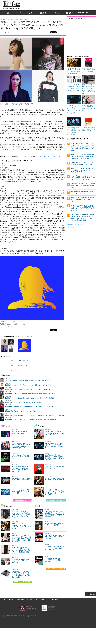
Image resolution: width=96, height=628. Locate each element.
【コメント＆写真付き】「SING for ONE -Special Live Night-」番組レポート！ (27, 380)
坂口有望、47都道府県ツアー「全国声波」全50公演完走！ (21, 432)
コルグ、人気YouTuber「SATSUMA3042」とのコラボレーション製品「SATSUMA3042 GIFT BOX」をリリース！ (21, 446)
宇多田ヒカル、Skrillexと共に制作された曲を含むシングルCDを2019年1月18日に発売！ (30, 398)
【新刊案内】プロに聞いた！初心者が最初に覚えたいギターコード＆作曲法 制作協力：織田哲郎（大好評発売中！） (54, 514)
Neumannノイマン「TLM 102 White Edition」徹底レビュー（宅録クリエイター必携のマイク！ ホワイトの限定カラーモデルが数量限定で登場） (21, 538)
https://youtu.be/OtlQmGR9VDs (49, 156)
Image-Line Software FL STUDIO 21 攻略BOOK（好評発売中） (54, 524)
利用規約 (12, 599)
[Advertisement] (72, 13)
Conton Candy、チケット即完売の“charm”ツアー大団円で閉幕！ (21, 479)
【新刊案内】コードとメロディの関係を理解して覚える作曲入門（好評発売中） (54, 536)
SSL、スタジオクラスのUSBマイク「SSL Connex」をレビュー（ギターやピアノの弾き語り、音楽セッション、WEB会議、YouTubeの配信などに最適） (21, 574)
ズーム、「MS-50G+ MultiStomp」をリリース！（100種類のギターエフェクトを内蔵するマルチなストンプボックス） (83, 177)
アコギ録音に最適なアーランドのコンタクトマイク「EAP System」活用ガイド (21, 561)
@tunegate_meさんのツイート (75, 224)
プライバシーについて (43, 599)
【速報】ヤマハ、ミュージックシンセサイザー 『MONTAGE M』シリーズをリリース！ (82, 199)
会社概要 (55, 599)
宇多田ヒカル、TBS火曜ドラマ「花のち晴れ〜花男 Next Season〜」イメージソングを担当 (31, 406)
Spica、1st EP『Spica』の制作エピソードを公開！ (54, 467)
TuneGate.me (70, 227)
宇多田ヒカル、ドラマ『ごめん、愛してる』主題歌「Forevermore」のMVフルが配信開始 (30, 419)
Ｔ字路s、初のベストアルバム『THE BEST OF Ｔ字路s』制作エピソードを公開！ (54, 433)
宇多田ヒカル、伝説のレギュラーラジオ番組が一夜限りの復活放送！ (24, 402)
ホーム (4, 599)
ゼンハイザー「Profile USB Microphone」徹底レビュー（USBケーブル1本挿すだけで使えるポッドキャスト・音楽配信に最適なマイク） (21, 550)
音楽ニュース (23, 366)
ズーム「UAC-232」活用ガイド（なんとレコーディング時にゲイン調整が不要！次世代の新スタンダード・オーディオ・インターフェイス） (21, 515)
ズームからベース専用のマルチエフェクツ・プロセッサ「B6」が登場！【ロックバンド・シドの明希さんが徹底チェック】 (54, 492)
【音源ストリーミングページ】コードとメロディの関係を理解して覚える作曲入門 (54, 548)
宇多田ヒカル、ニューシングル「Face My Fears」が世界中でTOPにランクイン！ (28, 385)
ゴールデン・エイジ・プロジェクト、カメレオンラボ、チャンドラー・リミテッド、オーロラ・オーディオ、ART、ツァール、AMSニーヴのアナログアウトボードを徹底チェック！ (83, 147)
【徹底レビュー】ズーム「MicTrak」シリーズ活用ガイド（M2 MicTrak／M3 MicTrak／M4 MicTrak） (21, 526)
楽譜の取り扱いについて (25, 599)
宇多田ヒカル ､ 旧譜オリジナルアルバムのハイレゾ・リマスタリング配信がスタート (28, 389)
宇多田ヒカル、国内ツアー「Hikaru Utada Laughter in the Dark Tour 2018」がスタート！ (31, 393)
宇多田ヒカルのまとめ (24, 361)
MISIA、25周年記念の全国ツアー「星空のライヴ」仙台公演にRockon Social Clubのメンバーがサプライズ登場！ (21, 469)
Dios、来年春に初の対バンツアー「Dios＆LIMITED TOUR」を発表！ (21, 456)
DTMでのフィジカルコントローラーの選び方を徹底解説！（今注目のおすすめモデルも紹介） (83, 185)
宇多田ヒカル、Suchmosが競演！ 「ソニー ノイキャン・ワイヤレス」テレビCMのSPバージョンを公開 (34, 415)
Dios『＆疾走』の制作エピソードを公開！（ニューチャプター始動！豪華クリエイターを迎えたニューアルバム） (54, 457)
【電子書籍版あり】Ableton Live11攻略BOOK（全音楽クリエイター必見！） (54, 560)
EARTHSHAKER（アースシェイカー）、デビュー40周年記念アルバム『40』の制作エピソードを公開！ (55, 446)
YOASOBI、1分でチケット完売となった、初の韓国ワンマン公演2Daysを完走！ (21, 491)
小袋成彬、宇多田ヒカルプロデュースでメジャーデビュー (21, 411)
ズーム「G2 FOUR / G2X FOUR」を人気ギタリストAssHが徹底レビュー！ (54, 480)
